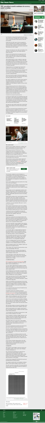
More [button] (42, 2)
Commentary (29, 2)
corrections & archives (15, 417)
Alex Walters (17, 399)
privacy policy (14, 416)
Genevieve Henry (40, 52)
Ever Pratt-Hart (40, 23)
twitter (25, 405)
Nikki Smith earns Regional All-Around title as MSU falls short (24, 120)
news (3, 413)
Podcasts (33, 2)
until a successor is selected (11, 293)
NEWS (1, 5)
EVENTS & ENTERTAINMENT (41, 37)
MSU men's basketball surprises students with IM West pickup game (41, 27)
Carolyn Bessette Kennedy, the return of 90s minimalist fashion (9, 120)
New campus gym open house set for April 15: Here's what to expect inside (40, 33)
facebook (25, 403)
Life (17, 2)
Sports (20, 2)
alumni (23, 413)
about (13, 413)
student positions (15, 418)
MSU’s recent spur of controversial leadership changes (15, 261)
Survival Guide (24, 2)
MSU (2, 5)
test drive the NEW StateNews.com (26, 4)
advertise (14, 414)
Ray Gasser (15, 123)
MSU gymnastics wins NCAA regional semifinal (40, 51)
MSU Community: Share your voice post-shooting (39, 13)
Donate (24, 169)
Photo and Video (38, 2)
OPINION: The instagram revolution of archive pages (40, 45)
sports (3, 414)
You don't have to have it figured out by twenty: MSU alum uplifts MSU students (40, 40)
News (15, 2)
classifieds (4, 416)
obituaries (4, 417)
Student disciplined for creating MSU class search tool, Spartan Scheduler (41, 21)
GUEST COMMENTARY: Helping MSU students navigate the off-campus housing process (16, 121)
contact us (24, 414)
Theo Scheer (21, 399)
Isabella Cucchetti (40, 47)
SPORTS (22, 118)
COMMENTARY (15, 118)
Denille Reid (27, 35)
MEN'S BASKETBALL (40, 25)
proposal (19, 161)
